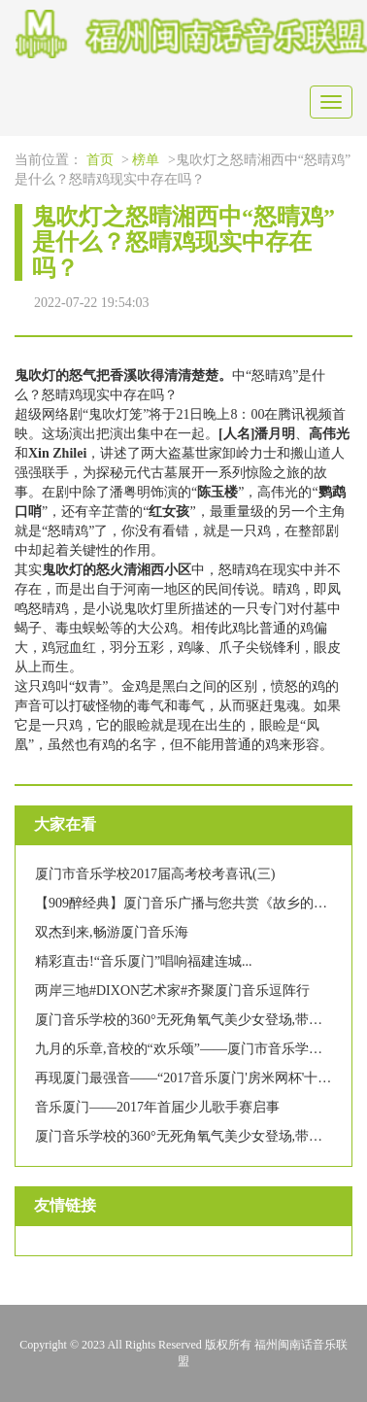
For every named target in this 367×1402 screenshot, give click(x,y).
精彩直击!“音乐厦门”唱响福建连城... (143, 961)
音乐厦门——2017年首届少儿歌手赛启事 (157, 1107)
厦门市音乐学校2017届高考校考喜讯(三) (155, 874)
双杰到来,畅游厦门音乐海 (111, 932)
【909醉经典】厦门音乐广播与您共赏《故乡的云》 (188, 903)
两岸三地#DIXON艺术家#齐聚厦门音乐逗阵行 (172, 990)
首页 (100, 160)
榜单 (145, 160)
